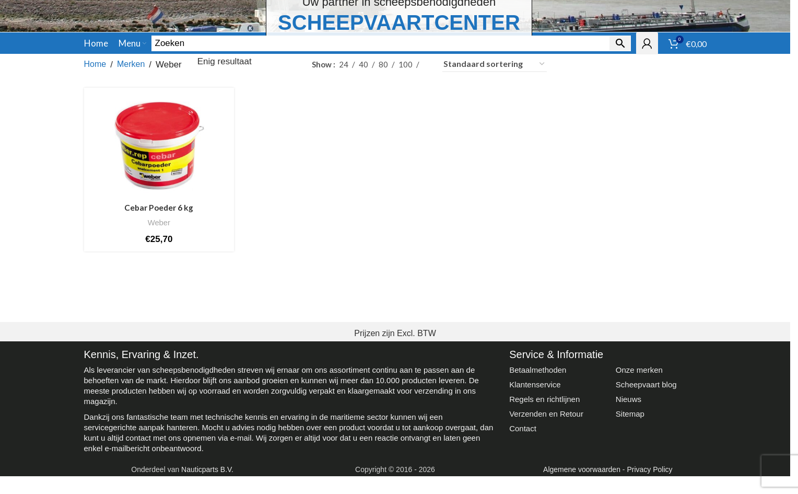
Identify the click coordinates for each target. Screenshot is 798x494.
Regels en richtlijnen (544, 471)
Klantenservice (534, 456)
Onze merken (639, 442)
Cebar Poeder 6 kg (157, 277)
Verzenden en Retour (546, 485)
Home (95, 136)
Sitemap (630, 485)
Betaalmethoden (537, 442)
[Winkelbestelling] (494, 136)
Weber (157, 292)
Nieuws (628, 471)
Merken (131, 136)
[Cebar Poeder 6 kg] (158, 217)
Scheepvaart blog (646, 456)
